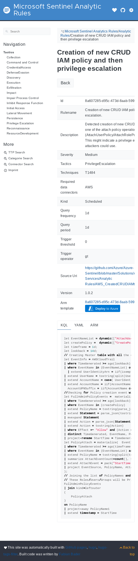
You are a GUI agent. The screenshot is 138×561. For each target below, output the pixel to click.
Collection (13, 57)
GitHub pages (76, 547)
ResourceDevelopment (22, 133)
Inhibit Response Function (25, 103)
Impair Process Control (23, 98)
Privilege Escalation (20, 123)
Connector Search (21, 164)
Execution (13, 82)
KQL (64, 325)
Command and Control (22, 62)
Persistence (15, 118)
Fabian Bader (69, 554)
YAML (79, 325)
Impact (11, 92)
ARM (94, 325)
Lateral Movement (19, 113)
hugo (92, 547)
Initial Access (16, 108)
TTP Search (16, 152)
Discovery (13, 77)
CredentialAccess (19, 67)
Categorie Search (20, 158)
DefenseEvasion (18, 72)
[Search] (26, 31)
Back (65, 82)
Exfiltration (14, 87)
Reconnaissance (18, 128)
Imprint (13, 170)
